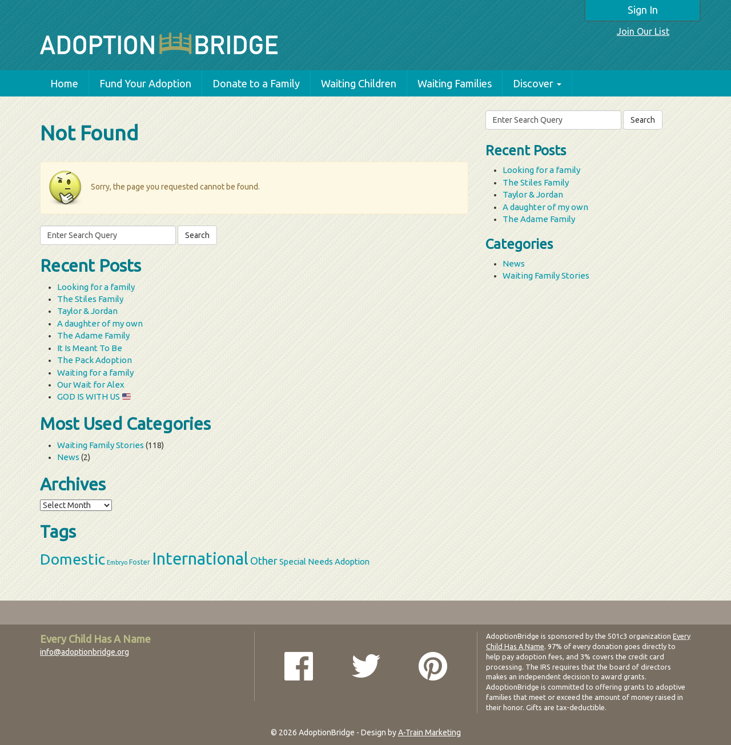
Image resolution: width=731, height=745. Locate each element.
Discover (537, 83)
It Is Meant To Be (89, 348)
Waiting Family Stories (100, 445)
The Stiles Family (90, 299)
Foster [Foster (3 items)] (139, 562)
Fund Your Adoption (145, 83)
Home (64, 83)
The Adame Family (93, 335)
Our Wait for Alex (90, 384)
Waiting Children (358, 83)
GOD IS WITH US (94, 396)
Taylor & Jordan (87, 311)
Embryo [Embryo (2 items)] (117, 562)
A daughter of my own (100, 323)
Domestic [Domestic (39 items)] (72, 558)
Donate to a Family (256, 83)
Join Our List (643, 31)
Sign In (643, 9)
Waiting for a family (95, 372)
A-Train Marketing (429, 732)
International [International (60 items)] (200, 558)
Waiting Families (454, 83)
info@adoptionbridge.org (84, 652)
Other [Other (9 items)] (264, 560)
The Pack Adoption (94, 360)
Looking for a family (96, 287)
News (68, 457)
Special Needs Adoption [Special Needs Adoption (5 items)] (324, 561)
